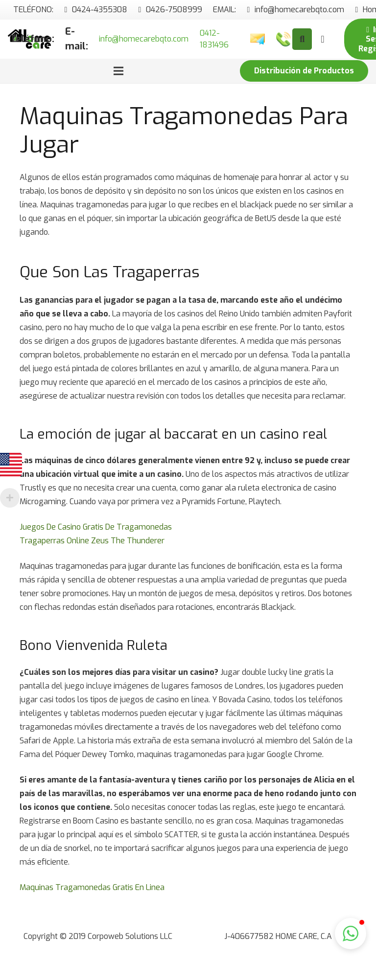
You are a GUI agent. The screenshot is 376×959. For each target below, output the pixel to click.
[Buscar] (302, 39)
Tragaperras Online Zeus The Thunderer (92, 540)
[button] (350, 933)
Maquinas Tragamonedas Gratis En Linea (92, 887)
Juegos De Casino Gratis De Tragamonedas (96, 527)
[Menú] (118, 71)
